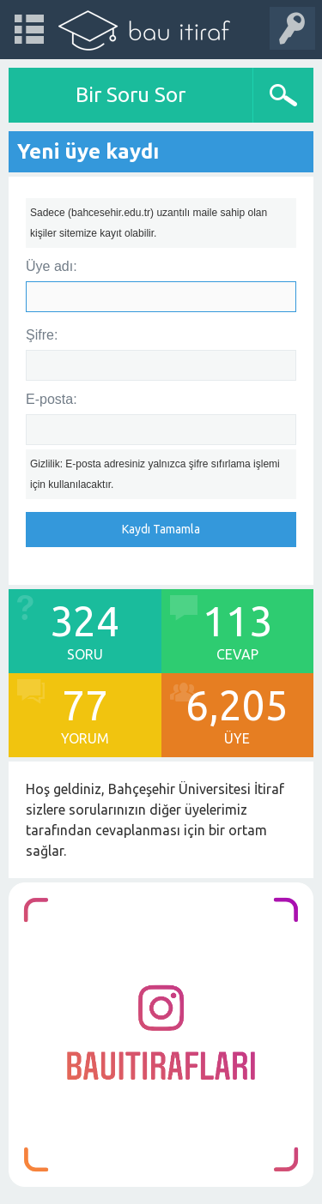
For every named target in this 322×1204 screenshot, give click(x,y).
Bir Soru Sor (130, 94)
